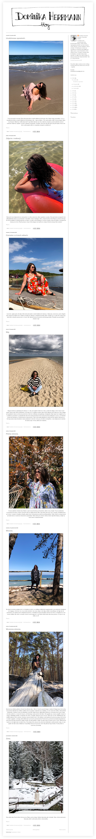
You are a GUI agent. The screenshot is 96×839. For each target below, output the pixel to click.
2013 (73, 105)
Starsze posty (62, 829)
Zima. (8, 739)
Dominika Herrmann (83, 35)
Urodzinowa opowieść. (15, 38)
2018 (73, 95)
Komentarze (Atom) (15, 832)
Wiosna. (9, 531)
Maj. (8, 332)
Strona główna (36, 829)
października (76, 86)
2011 (73, 109)
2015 (73, 101)
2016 (73, 99)
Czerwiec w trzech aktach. (17, 235)
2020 (73, 93)
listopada (75, 84)
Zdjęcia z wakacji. (13, 138)
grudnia (75, 79)
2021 (73, 90)
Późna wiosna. (12, 434)
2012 (73, 107)
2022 (73, 78)
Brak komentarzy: (27, 131)
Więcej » (8, 127)
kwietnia (75, 88)
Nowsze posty (9, 829)
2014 (73, 103)
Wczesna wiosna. (13, 629)
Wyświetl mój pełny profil (76, 60)
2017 (73, 97)
